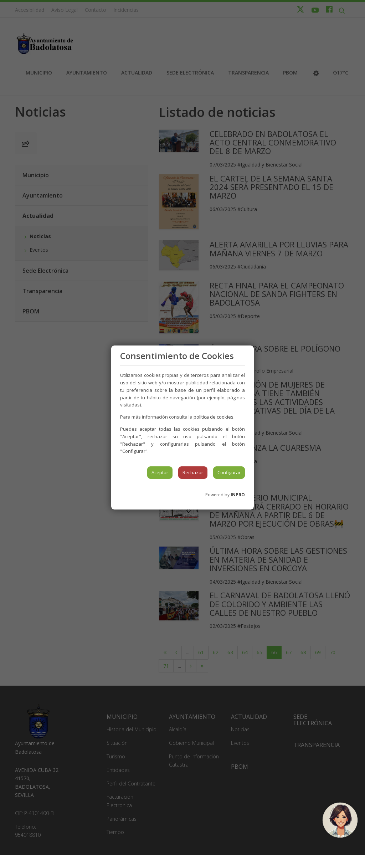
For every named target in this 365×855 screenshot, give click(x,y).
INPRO (238, 495)
